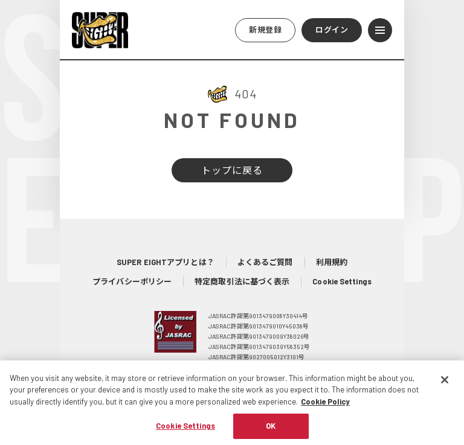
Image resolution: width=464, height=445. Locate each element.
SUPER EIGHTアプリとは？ (165, 262)
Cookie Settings (342, 281)
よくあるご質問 (265, 262)
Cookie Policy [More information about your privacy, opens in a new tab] (325, 407)
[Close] (444, 385)
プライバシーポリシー (132, 281)
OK (271, 432)
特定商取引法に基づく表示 (242, 281)
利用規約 (331, 262)
